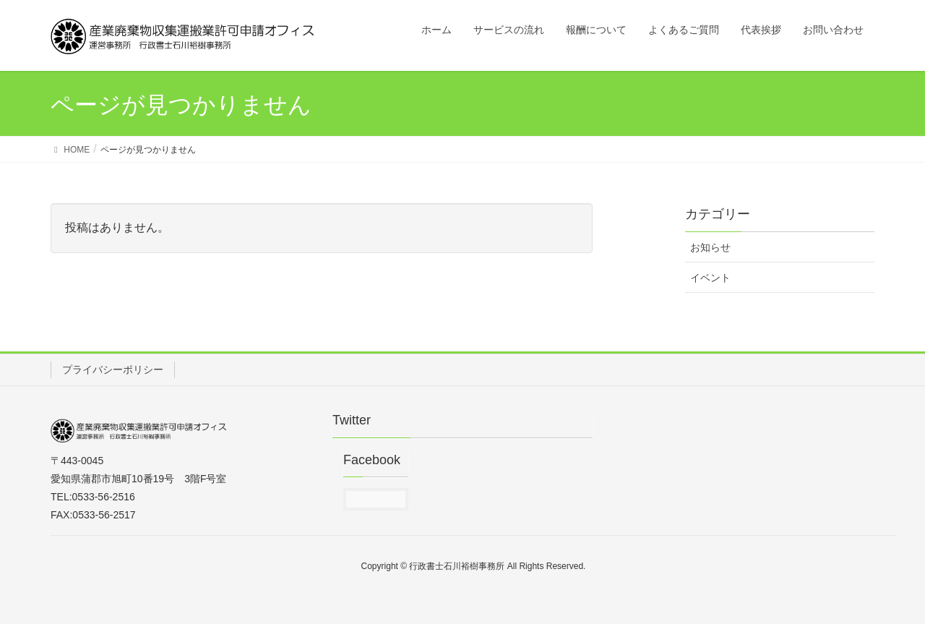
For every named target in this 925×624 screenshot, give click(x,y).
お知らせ (710, 247)
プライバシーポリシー (112, 369)
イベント (710, 277)
